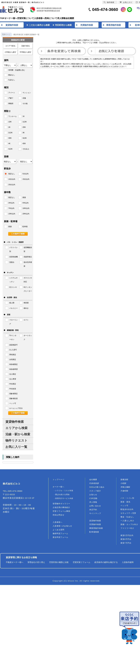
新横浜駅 (124, 481)
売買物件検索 (95, 526)
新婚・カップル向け (129, 526)
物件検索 (109, 2)
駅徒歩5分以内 (127, 511)
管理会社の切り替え (36, 564)
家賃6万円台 (126, 541)
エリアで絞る (10, 47)
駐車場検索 (94, 534)
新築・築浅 (125, 503)
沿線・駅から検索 (17, 436)
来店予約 (93, 511)
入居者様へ (57, 524)
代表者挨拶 (94, 485)
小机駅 (123, 485)
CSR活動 (93, 500)
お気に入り (126, 2)
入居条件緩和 (128, 564)
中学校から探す (25, 54)
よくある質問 (58, 531)
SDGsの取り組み (96, 489)
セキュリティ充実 (128, 515)
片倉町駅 (124, 492)
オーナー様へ (58, 488)
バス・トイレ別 (127, 500)
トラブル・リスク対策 (64, 492)
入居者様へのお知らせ (62, 528)
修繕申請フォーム (60, 535)
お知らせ (93, 496)
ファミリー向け (127, 530)
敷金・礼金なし (127, 519)
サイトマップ (95, 515)
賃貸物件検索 (14, 423)
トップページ (58, 481)
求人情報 (93, 504)
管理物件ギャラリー (61, 505)
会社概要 (93, 481)
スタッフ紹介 (95, 492)
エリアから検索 (16, 429)
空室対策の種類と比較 (59, 564)
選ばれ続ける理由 (62, 496)
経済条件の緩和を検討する (106, 564)
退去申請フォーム (60, 539)
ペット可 (124, 507)
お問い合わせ (95, 507)
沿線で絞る (25, 47)
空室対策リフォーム (81, 564)
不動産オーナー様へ (14, 564)
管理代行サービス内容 (64, 500)
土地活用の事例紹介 (61, 509)
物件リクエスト (16, 442)
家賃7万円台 (126, 545)
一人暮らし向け (127, 522)
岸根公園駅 (125, 489)
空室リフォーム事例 (61, 513)
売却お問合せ (58, 517)
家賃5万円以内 (127, 537)
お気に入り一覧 (16, 448)
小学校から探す (10, 54)
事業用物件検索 (96, 530)
